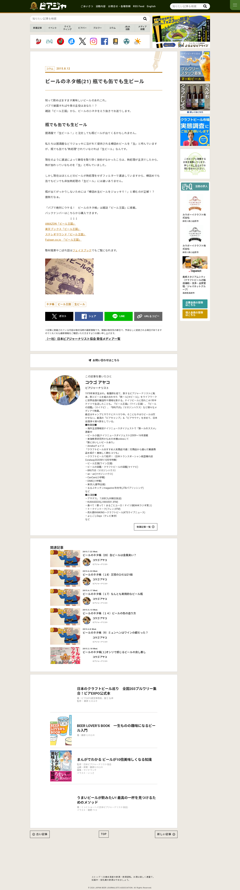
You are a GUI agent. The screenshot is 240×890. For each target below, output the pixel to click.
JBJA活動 (127, 28)
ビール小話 (93, 435)
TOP (104, 825)
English (151, 6)
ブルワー (97, 28)
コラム (112, 28)
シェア (92, 316)
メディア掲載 (142, 28)
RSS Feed (138, 6)
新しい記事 (164, 825)
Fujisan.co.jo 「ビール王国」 (63, 239)
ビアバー (82, 28)
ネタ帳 (50, 304)
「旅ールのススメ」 (146, 428)
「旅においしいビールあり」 (100, 442)
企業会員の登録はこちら (194, 304)
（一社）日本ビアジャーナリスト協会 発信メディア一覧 (82, 339)
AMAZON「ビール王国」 (60, 223)
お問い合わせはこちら (106, 360)
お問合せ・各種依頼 (119, 6)
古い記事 (42, 825)
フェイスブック (82, 250)
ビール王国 (64, 304)
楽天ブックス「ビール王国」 (63, 229)
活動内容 (101, 6)
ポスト (62, 316)
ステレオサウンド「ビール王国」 (65, 234)
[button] (180, 45)
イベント (52, 28)
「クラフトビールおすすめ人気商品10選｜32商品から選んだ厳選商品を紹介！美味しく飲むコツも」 (120, 451)
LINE (122, 316)
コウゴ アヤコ (97, 382)
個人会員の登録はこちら (194, 314)
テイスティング (67, 28)
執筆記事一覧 (144, 527)
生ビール (79, 304)
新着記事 (37, 28)
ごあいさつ (87, 6)
